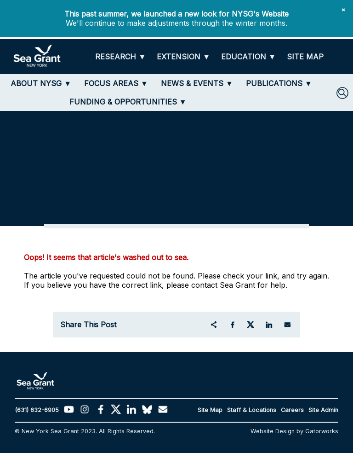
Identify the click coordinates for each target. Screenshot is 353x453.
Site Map (210, 410)
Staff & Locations (251, 410)
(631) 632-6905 (37, 410)
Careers (292, 410)
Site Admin (323, 410)
